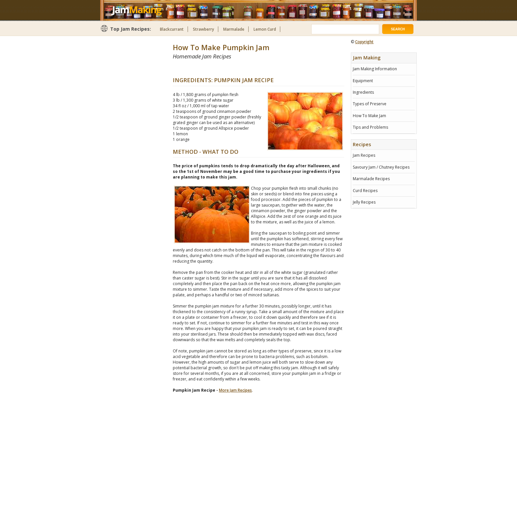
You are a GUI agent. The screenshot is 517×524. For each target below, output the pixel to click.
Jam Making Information (375, 69)
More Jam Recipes (235, 390)
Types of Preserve (369, 104)
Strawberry (203, 29)
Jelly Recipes (364, 202)
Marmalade (233, 29)
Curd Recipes (365, 190)
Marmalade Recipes (371, 178)
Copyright (364, 42)
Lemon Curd (265, 29)
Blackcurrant (172, 29)
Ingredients (363, 92)
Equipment (363, 80)
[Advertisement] (250, 68)
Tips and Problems (370, 127)
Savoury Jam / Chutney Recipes (381, 167)
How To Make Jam (369, 115)
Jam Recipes (364, 155)
